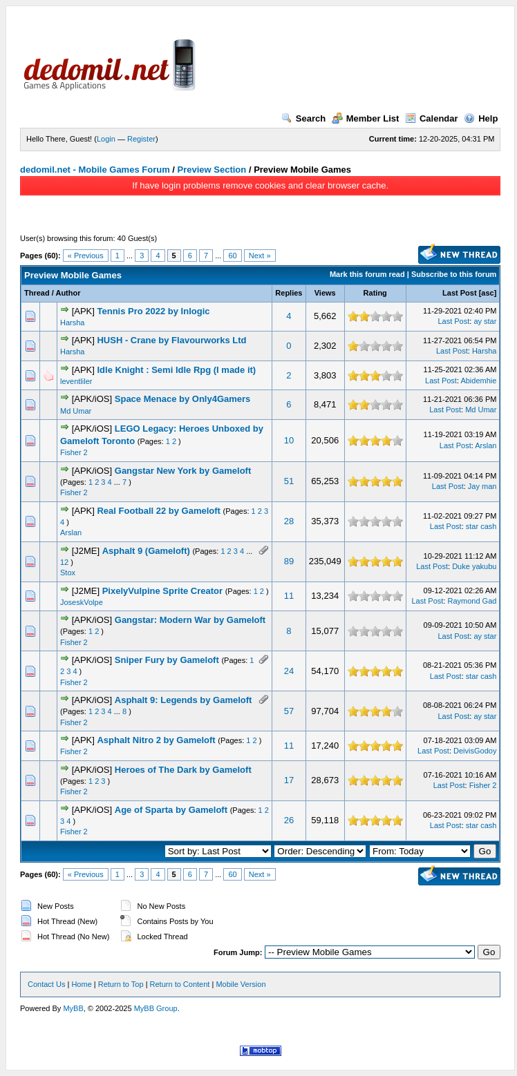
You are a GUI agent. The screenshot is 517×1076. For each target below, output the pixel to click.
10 (289, 440)
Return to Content (180, 984)
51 (289, 481)
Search (303, 118)
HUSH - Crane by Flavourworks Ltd (171, 340)
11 (289, 595)
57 (289, 711)
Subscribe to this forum (453, 274)
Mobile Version (240, 984)
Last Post (459, 293)
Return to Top (121, 984)
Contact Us (46, 984)
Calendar (431, 118)
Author (67, 293)
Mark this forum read (367, 274)
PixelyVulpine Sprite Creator (162, 591)
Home (81, 984)
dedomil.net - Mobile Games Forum (95, 169)
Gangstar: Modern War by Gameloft (190, 620)
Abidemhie (478, 380)
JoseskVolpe (81, 602)
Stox (67, 572)
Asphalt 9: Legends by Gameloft (183, 700)
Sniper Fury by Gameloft (167, 660)
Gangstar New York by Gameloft (183, 470)
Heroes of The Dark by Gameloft (183, 770)
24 (289, 671)
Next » (260, 255)
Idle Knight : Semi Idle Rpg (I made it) (176, 370)
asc (487, 293)
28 (289, 521)
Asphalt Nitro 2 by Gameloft (156, 740)
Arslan (485, 445)
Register (141, 139)
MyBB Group (156, 1008)
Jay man (482, 486)
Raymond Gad (471, 601)
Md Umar (75, 411)
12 (64, 562)
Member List (366, 118)
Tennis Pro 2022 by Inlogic (153, 311)
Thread (37, 293)
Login (106, 139)
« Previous (86, 255)
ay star (484, 321)
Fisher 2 (74, 452)
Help (481, 118)
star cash (481, 526)
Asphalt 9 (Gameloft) (146, 551)
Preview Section (212, 169)
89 (289, 561)
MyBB (73, 1008)
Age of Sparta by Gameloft (171, 810)
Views (325, 293)
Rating (375, 293)
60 (232, 255)
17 (289, 780)
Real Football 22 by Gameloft (158, 511)
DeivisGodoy (474, 751)
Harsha (72, 322)
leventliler (76, 381)
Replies (288, 293)
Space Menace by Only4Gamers (183, 399)
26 (289, 820)
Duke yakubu (474, 566)
